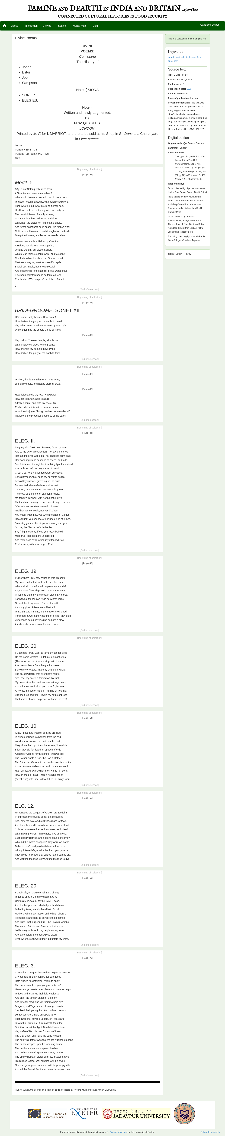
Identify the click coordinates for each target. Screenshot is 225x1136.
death (185, 57)
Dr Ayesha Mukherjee (117, 1132)
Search (63, 25)
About (15, 25)
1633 (189, 89)
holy (176, 61)
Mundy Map (80, 25)
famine (192, 57)
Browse (48, 25)
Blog (95, 25)
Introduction (31, 25)
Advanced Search (210, 25)
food (199, 57)
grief (170, 61)
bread (171, 57)
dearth (178, 57)
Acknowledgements (210, 1132)
